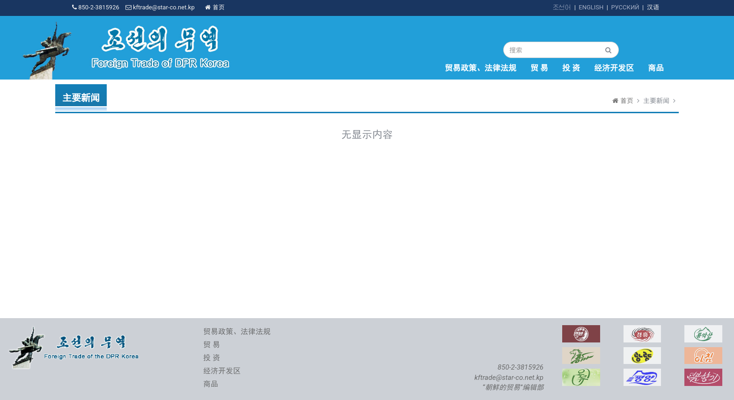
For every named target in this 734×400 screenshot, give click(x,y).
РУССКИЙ (625, 7)
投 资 (571, 68)
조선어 (562, 7)
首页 (214, 7)
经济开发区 (614, 68)
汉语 (653, 7)
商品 (656, 68)
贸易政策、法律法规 (480, 68)
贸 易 (539, 68)
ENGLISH (591, 7)
